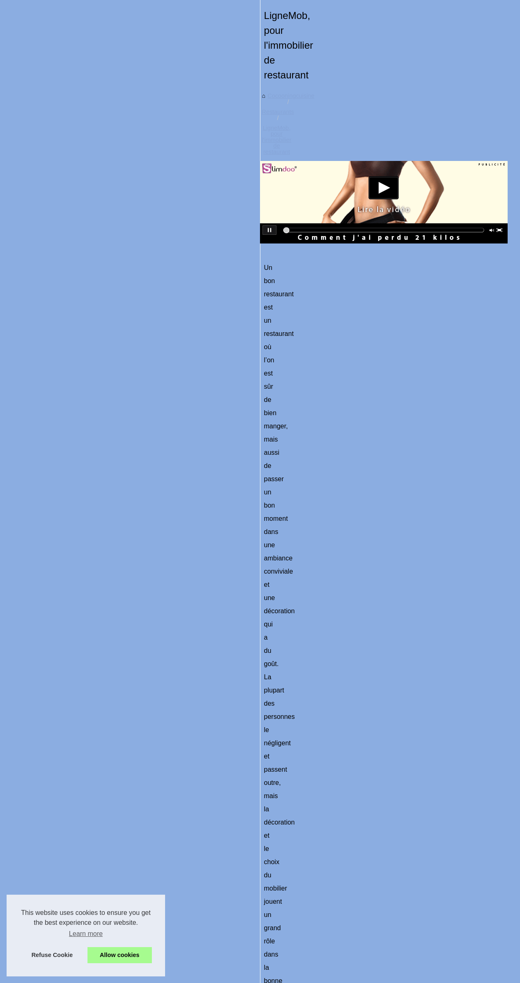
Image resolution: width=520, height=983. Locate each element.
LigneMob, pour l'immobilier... (61, 436)
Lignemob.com (162, 477)
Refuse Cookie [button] (52, 955)
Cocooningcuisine (167, 255)
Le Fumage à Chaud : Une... (60, 287)
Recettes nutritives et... (53, 325)
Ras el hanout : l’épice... (54, 250)
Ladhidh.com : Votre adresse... (63, 343)
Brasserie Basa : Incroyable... (61, 400)
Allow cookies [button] (119, 955)
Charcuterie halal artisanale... (61, 269)
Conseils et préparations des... (63, 362)
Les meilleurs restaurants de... (62, 418)
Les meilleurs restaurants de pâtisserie (450, 856)
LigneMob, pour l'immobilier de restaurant (292, 255)
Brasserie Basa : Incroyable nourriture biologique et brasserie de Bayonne (289, 897)
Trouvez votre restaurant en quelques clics (199, 856)
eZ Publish (209, 965)
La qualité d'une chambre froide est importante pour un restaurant (278, 939)
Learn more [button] (86, 933)
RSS (187, 965)
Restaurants (214, 255)
